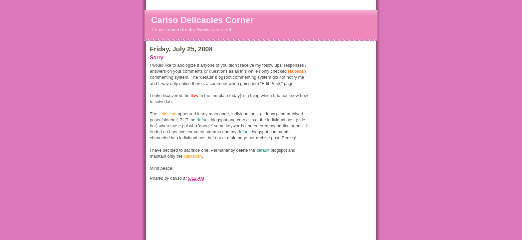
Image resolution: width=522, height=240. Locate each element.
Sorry (156, 57)
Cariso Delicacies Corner (202, 20)
